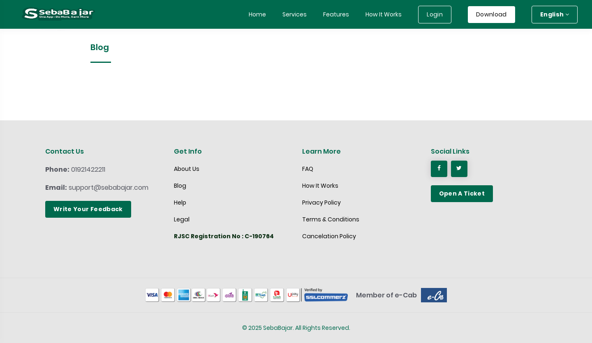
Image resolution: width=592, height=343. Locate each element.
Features (336, 14)
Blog (180, 186)
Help (180, 202)
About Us (186, 169)
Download (491, 14)
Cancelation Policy (329, 236)
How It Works (383, 14)
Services (294, 14)
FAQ (307, 169)
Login (435, 14)
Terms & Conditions (330, 219)
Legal (182, 219)
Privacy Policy (321, 202)
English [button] (554, 14)
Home (257, 14)
